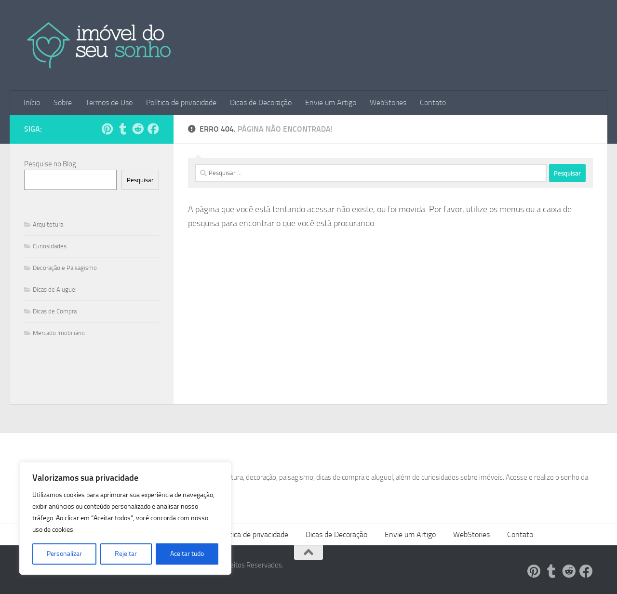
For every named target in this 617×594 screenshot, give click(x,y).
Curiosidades (50, 246)
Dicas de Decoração (261, 102)
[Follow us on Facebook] (153, 129)
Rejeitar (126, 554)
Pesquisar (140, 180)
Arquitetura (48, 224)
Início (32, 102)
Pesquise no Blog (50, 164)
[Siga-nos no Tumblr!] (122, 129)
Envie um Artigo (330, 102)
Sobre (63, 102)
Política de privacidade (181, 102)
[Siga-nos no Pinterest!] (107, 129)
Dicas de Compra (55, 311)
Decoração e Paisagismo (65, 267)
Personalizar (64, 554)
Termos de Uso (109, 102)
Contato (433, 102)
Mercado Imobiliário (59, 333)
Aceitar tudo (187, 554)
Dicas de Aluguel (55, 289)
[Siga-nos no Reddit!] (138, 129)
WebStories (388, 102)
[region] (125, 518)
